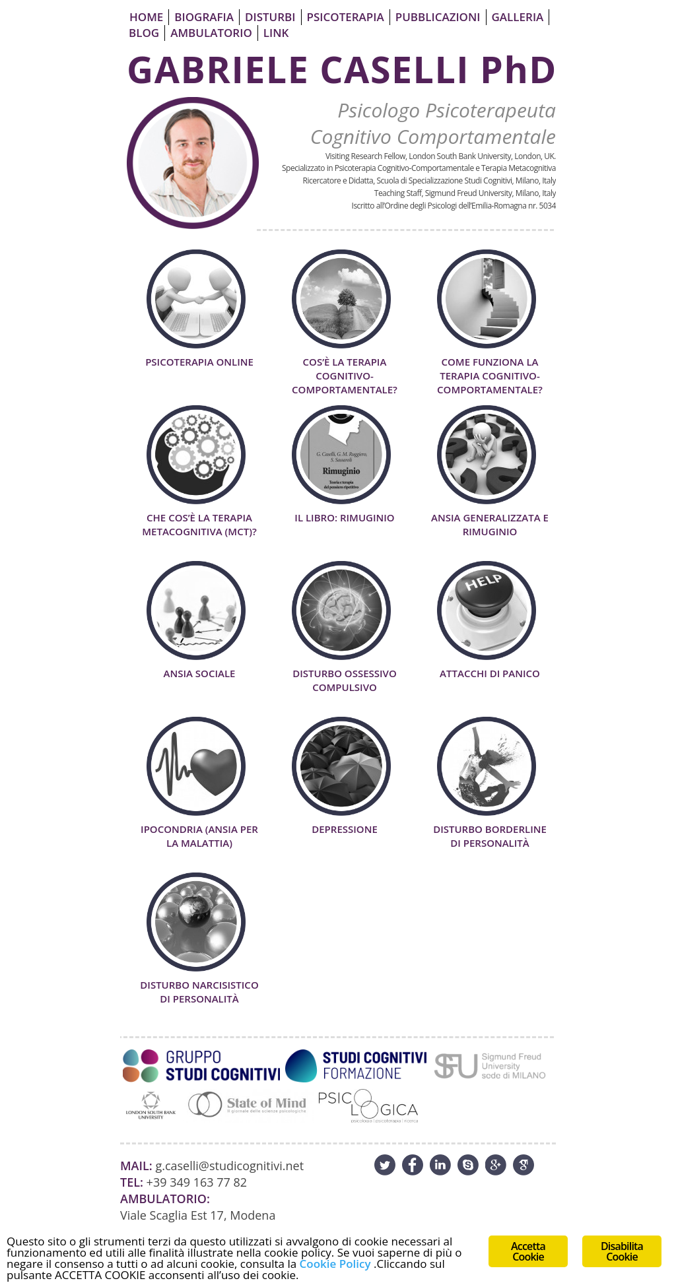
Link (276, 32)
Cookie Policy (335, 1263)
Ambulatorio (211, 32)
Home (146, 16)
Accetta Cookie (528, 1251)
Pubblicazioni (438, 16)
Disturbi (270, 16)
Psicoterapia (345, 16)
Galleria (518, 16)
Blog (144, 32)
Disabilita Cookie (622, 1251)
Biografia (204, 16)
